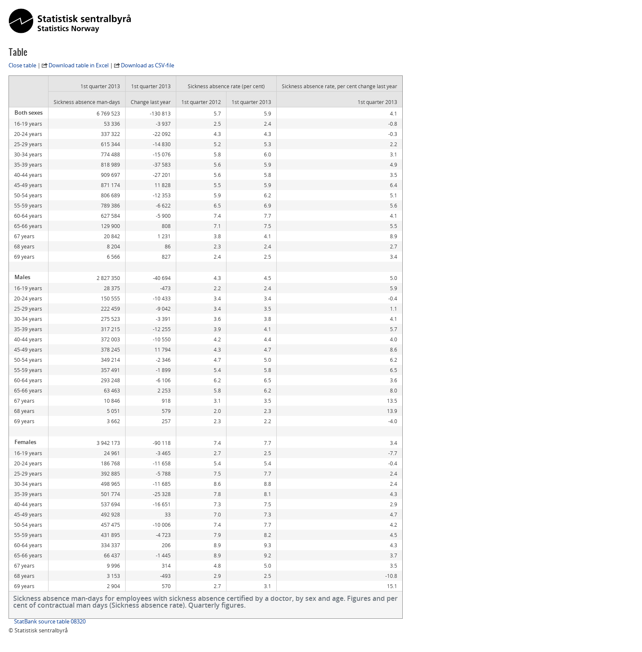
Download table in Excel (79, 65)
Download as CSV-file (147, 65)
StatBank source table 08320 (50, 621)
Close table (22, 65)
